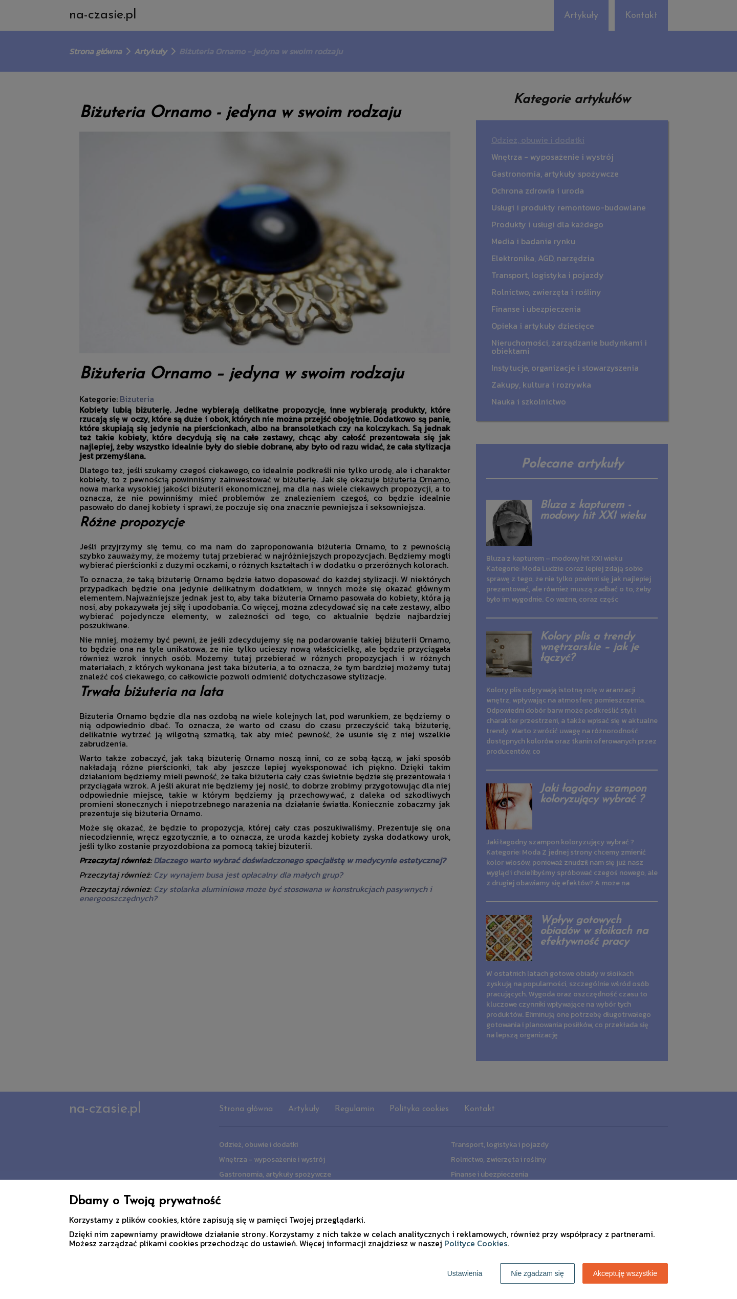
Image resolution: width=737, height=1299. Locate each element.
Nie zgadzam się (537, 1273)
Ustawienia (464, 1273)
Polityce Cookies (475, 1243)
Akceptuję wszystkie (625, 1273)
